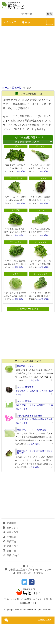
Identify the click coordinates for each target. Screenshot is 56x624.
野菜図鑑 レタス (25, 366)
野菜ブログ (11, 555)
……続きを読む (19, 171)
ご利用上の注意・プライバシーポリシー (28, 569)
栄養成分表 (11, 532)
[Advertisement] (28, 56)
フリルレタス (16, 242)
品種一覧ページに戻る (27, 308)
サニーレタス (40, 178)
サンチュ (40, 210)
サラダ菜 (16, 210)
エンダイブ (15, 146)
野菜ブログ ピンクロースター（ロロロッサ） (34, 452)
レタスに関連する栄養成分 (29, 415)
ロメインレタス (40, 274)
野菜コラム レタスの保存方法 (31, 429)
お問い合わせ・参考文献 (28, 573)
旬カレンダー (12, 528)
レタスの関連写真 (25, 387)
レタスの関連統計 (25, 401)
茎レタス (40, 146)
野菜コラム (11, 546)
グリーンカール (15, 178)
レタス (16, 274)
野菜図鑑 (9, 523)
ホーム (5, 87)
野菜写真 (9, 541)
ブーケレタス (40, 242)
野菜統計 (9, 537)
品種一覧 (17, 87)
